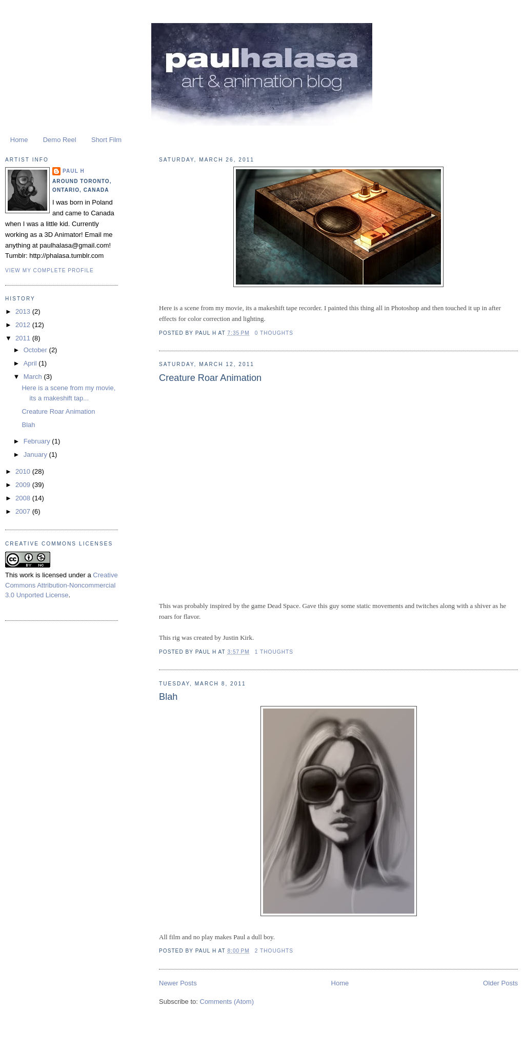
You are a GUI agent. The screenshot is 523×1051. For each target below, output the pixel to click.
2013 (23, 311)
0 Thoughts (274, 333)
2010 (23, 471)
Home (19, 140)
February (38, 441)
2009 (23, 485)
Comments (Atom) (227, 1001)
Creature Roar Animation (210, 378)
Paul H (74, 171)
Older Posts (500, 983)
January (36, 454)
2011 (23, 338)
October (36, 350)
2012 (23, 325)
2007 (23, 511)
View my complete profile (49, 270)
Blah (168, 697)
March (34, 376)
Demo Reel (59, 140)
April (31, 363)
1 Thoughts (274, 652)
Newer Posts (178, 983)
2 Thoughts (274, 951)
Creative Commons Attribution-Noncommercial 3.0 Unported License (61, 585)
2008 (23, 498)
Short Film (106, 140)
